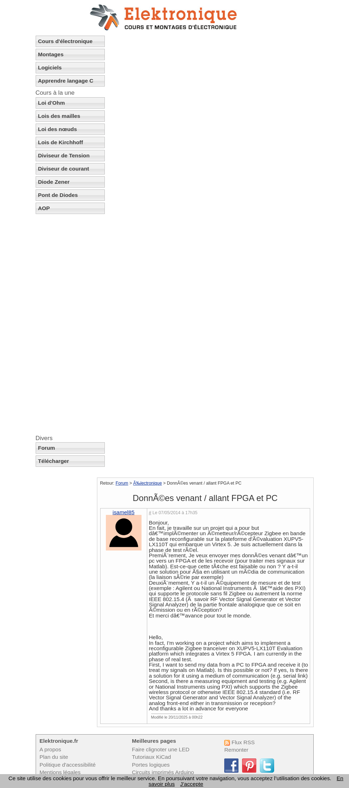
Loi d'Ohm (51, 103)
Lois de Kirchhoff (60, 142)
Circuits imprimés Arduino (163, 772)
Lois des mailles (59, 116)
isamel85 (123, 512)
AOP (44, 208)
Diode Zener (54, 182)
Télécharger (53, 461)
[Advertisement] (70, 324)
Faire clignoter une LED (160, 749)
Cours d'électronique (65, 41)
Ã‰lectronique (147, 483)
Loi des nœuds (57, 129)
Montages (51, 54)
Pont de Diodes (58, 195)
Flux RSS (239, 742)
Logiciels (50, 67)
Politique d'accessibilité (68, 765)
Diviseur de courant (63, 169)
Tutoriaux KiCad (151, 757)
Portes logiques (151, 765)
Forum (46, 448)
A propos (50, 749)
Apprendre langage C (65, 81)
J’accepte (191, 784)
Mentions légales (60, 772)
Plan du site (54, 757)
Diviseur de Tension (64, 155)
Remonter (236, 750)
